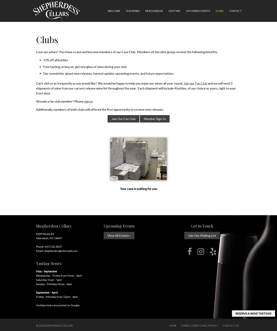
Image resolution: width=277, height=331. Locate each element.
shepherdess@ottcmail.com (61, 250)
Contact (235, 10)
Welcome (114, 10)
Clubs (219, 10)
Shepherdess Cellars (59, 325)
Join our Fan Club (195, 83)
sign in (88, 101)
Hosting (174, 10)
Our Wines (133, 10)
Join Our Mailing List (202, 235)
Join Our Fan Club (123, 119)
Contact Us (231, 325)
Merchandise (154, 10)
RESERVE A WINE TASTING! (253, 313)
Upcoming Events (198, 10)
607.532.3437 (53, 246)
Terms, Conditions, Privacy (199, 325)
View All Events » (119, 235)
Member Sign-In (155, 119)
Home (173, 325)
